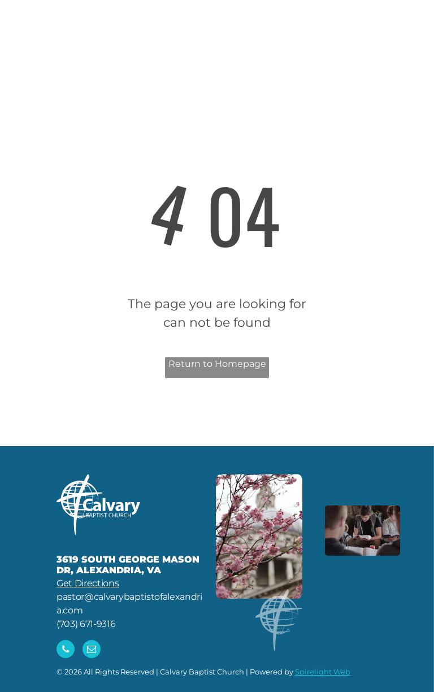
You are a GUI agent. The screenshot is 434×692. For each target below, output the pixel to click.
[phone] (66, 650)
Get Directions (88, 583)
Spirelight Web (322, 671)
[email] (92, 650)
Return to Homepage (217, 363)
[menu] (409, 37)
